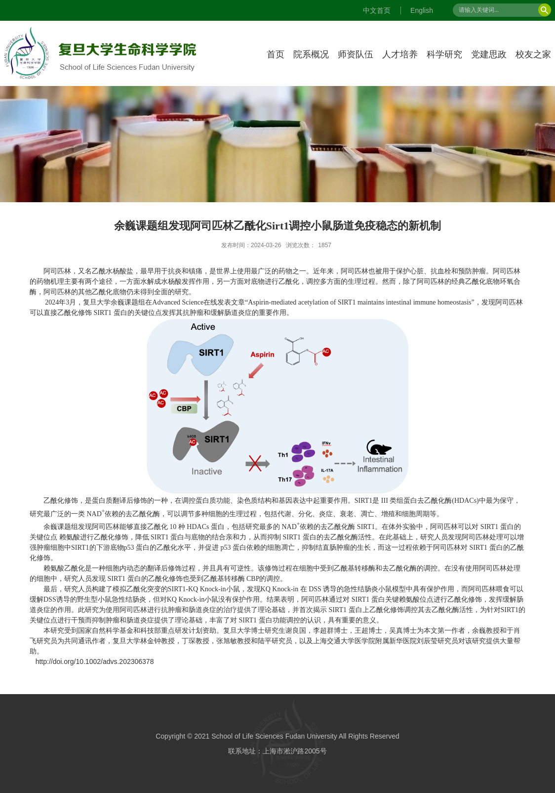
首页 (275, 54)
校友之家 (533, 54)
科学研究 (444, 54)
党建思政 (489, 54)
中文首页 (377, 10)
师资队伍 (355, 54)
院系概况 (311, 54)
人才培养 (400, 54)
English (421, 10)
